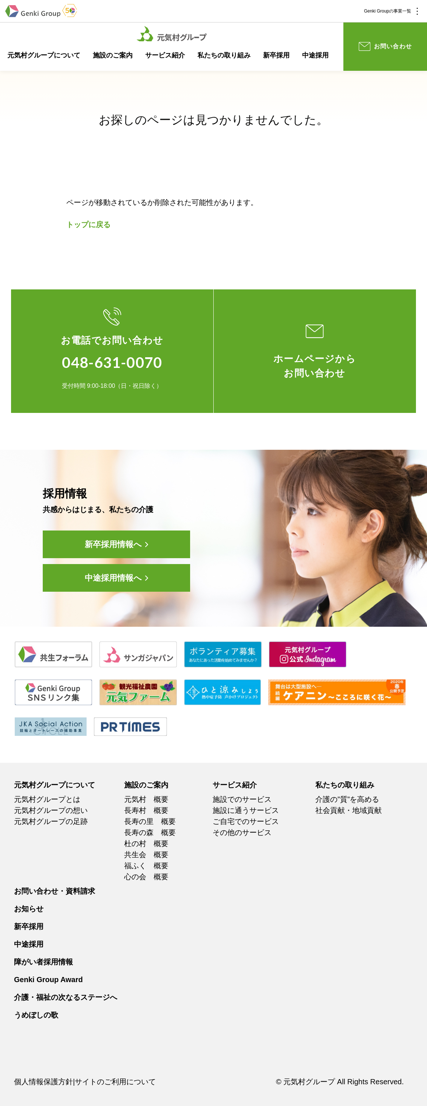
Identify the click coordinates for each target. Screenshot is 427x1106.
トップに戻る (88, 224)
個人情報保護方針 (43, 1082)
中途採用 (315, 55)
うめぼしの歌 (36, 1015)
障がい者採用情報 (43, 962)
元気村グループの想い (51, 810)
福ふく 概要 (146, 866)
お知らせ (28, 909)
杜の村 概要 (146, 843)
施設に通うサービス (246, 810)
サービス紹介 (165, 55)
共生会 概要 (146, 855)
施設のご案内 (113, 55)
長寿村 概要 (146, 810)
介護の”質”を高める (347, 799)
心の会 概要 (146, 877)
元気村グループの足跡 (51, 821)
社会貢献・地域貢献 (348, 810)
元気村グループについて (43, 55)
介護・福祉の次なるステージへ (65, 997)
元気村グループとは (47, 799)
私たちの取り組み (224, 55)
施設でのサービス (242, 799)
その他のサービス (242, 832)
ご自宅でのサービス (246, 821)
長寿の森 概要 (150, 832)
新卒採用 (276, 55)
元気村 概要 (146, 799)
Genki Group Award (48, 979)
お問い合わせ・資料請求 (54, 891)
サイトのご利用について (115, 1082)
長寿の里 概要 (150, 821)
